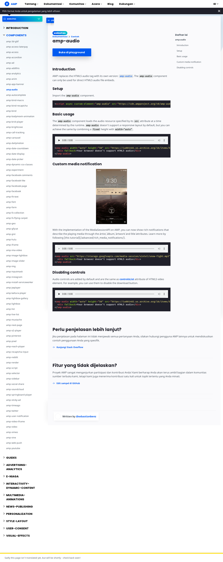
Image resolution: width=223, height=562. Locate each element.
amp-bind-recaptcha (17, 105)
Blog (110, 4)
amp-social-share (15, 384)
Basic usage (182, 56)
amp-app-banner (15, 84)
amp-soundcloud (15, 389)
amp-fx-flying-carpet (17, 217)
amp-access (12, 52)
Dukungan (127, 4)
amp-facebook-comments (19, 175)
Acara (97, 4)
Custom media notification (189, 62)
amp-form (11, 207)
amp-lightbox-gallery (17, 298)
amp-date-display (15, 153)
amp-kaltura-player (16, 293)
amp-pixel (11, 341)
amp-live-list (12, 314)
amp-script (11, 367)
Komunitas (77, 4)
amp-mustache (14, 319)
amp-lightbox (13, 303)
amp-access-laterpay (17, 46)
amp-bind (11, 110)
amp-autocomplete (16, 94)
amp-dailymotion (15, 143)
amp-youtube (13, 448)
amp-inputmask (14, 271)
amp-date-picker (14, 159)
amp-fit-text (12, 196)
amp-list (10, 308)
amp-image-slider (15, 260)
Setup (179, 51)
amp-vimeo (12, 432)
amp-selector (13, 373)
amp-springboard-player (19, 394)
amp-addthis (13, 68)
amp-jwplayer (13, 287)
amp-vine (11, 437)
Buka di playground (72, 52)
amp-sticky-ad (13, 399)
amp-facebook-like (15, 180)
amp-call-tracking (15, 132)
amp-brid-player (14, 121)
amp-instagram (14, 276)
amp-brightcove (14, 126)
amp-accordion (14, 57)
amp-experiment (15, 169)
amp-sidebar (13, 378)
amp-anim (11, 78)
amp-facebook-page (16, 185)
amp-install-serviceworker (19, 282)
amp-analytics (13, 73)
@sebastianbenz (86, 416)
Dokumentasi (54, 4)
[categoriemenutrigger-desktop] (58, 20)
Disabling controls (185, 67)
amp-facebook (13, 191)
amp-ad (10, 62)
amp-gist (10, 234)
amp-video (11, 426)
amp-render (12, 362)
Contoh (75, 36)
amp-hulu (11, 239)
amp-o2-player (13, 330)
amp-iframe (12, 244)
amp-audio (12, 89)
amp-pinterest (13, 335)
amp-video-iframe (15, 421)
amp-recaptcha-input (17, 351)
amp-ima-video (14, 250)
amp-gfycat (12, 228)
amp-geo (10, 223)
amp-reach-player (15, 346)
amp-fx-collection (15, 212)
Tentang (31, 4)
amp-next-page (14, 325)
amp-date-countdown (17, 148)
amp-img (11, 266)
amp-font (11, 201)
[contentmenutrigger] (196, 34)
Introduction (182, 45)
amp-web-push (14, 442)
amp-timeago (13, 405)
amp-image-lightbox (16, 255)
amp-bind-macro (15, 100)
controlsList (127, 279)
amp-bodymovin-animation (20, 116)
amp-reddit (12, 357)
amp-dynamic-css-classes (19, 164)
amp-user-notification (17, 416)
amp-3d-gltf (12, 41)
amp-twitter (12, 410)
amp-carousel (13, 137)
